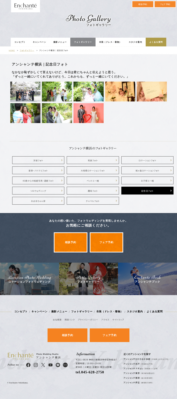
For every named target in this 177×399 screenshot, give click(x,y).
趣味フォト (93, 190)
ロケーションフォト (147, 160)
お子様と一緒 (147, 180)
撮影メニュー (60, 42)
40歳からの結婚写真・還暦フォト (38, 180)
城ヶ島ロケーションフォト (147, 170)
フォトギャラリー (83, 42)
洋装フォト (38, 160)
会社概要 (57, 319)
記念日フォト (147, 190)
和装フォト (93, 160)
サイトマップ (118, 319)
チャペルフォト (93, 200)
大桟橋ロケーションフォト (93, 170)
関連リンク (70, 319)
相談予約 (142, 4)
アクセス (105, 319)
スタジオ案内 (135, 42)
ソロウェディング (38, 190)
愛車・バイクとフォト (38, 170)
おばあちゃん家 (38, 200)
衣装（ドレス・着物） (110, 42)
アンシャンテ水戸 (138, 363)
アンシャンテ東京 (139, 373)
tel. (90, 372)
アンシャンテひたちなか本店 (146, 359)
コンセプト (20, 42)
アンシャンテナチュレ (141, 368)
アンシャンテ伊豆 (138, 382)
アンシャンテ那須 (138, 377)
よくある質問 (156, 42)
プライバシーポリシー (88, 319)
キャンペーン (39, 42)
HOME (12, 50)
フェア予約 (165, 4)
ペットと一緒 (93, 180)
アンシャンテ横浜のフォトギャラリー (93, 148)
